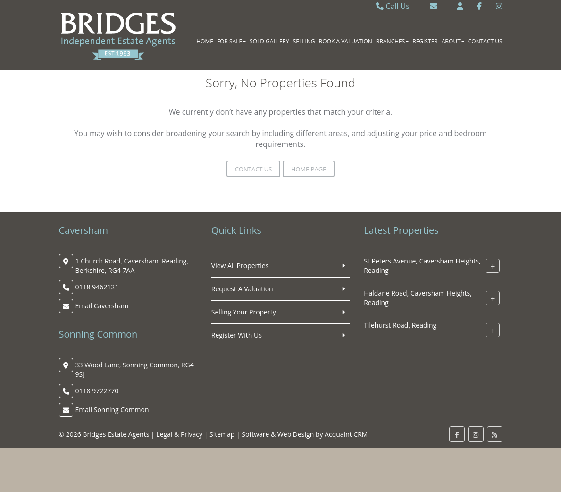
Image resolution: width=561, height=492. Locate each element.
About (453, 41)
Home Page (309, 169)
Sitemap (221, 434)
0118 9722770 (97, 390)
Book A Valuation (345, 41)
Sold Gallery (269, 41)
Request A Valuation (242, 288)
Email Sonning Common (112, 409)
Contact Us (485, 41)
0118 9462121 (97, 286)
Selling (304, 41)
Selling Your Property (243, 311)
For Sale (231, 41)
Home (204, 41)
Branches (392, 41)
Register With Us (236, 335)
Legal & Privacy (179, 434)
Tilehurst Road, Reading (400, 325)
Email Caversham (101, 305)
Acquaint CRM (346, 434)
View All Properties (240, 265)
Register (424, 41)
